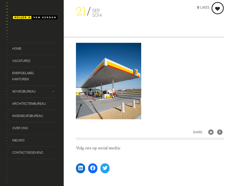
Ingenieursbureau (27, 116)
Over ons (20, 128)
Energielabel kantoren (23, 76)
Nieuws (18, 140)
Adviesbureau (24, 91)
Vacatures (21, 61)
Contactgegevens (27, 152)
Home (16, 48)
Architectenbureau (29, 103)
